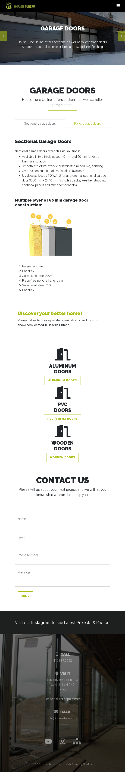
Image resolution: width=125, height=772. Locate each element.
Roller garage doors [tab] (87, 123)
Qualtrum (88, 764)
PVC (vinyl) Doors (62, 418)
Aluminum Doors (62, 380)
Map (63, 689)
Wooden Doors (62, 457)
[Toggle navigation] (118, 5)
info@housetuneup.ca (62, 718)
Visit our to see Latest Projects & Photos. (62, 622)
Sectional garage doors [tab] (40, 123)
